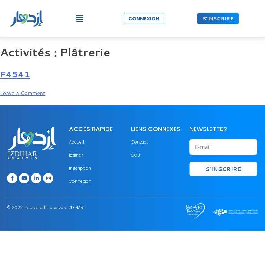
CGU (135, 155)
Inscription (80, 168)
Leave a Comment (22, 93)
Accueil (76, 142)
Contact (139, 142)
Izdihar (76, 155)
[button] (79, 18)
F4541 (15, 74)
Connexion (80, 181)
